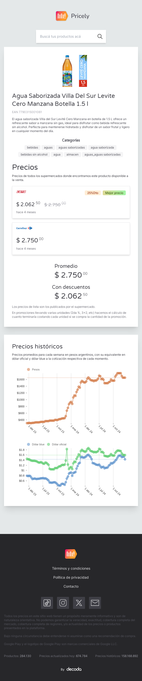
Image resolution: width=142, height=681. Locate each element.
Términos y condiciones (71, 568)
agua (57, 154)
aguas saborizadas (71, 147)
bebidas (32, 147)
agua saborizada (102, 147)
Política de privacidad (71, 577)
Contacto (71, 586)
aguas (48, 147)
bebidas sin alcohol (34, 154)
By (71, 669)
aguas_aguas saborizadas (102, 154)
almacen (72, 154)
